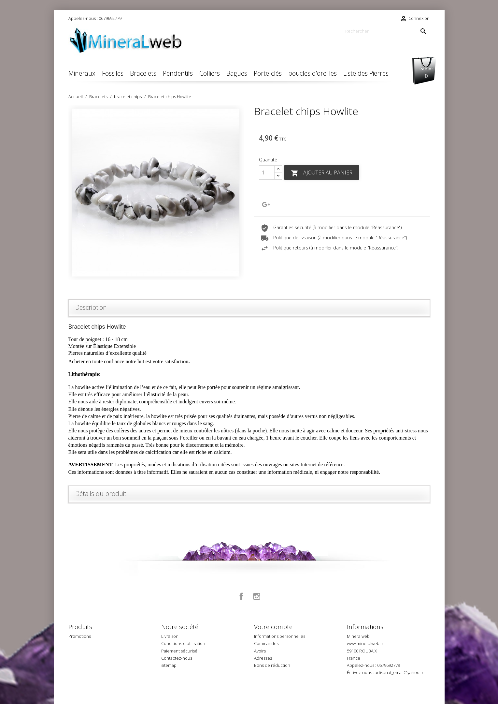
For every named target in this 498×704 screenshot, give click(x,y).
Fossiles (112, 73)
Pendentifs (178, 73)
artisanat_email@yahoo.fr (399, 672)
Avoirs (260, 651)
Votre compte (273, 626)
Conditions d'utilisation (183, 643)
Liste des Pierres (366, 73)
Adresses (263, 658)
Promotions (79, 636)
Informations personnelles (279, 636)
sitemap (169, 665)
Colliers (209, 73)
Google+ (266, 204)
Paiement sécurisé (179, 651)
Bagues (236, 73)
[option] (156, 192)
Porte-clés (268, 73)
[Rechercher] (386, 31)
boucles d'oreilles (312, 73)
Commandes (266, 643)
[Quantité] (267, 172)
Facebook (241, 596)
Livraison (169, 636)
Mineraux (81, 73)
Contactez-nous (176, 658)
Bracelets (143, 73)
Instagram (256, 596)
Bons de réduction (272, 665)
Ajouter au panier (321, 173)
